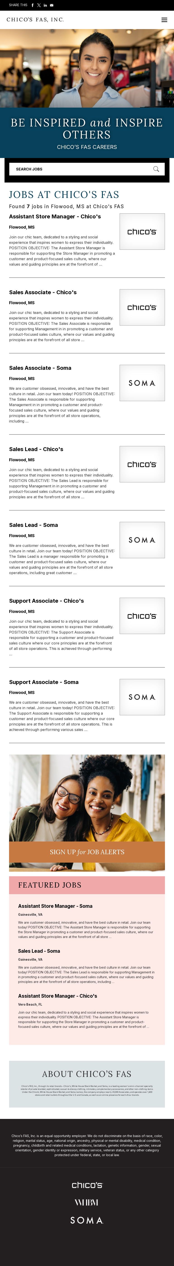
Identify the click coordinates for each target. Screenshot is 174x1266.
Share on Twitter (39, 5)
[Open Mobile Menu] (164, 20)
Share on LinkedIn (45, 5)
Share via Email (52, 5)
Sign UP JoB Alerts (87, 852)
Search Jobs (29, 169)
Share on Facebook (33, 5)
